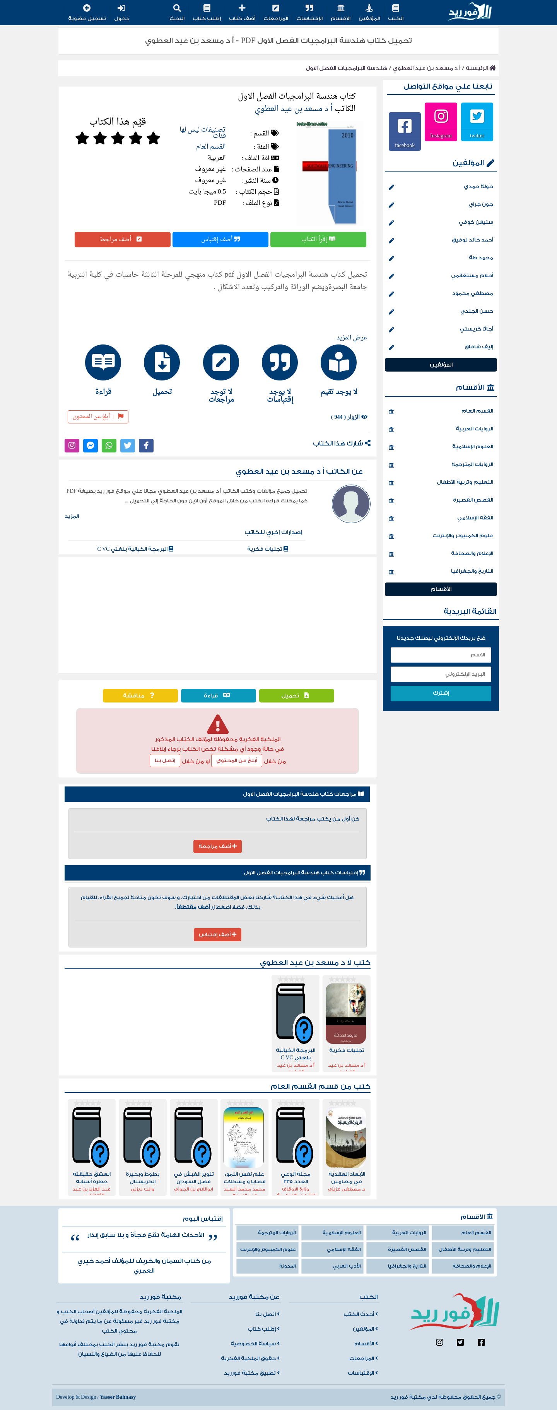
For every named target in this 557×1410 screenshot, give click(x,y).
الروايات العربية (441, 429)
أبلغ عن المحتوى (98, 416)
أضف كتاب (242, 13)
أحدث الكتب (360, 1314)
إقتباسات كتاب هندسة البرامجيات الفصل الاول (304, 873)
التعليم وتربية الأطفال (441, 483)
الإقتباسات (309, 13)
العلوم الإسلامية (441, 447)
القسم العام (211, 146)
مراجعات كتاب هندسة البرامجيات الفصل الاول (303, 794)
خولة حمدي (441, 187)
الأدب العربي (347, 1266)
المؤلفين (369, 13)
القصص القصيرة (441, 500)
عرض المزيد (352, 338)
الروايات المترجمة (441, 465)
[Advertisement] (217, 615)
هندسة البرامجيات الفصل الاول (346, 68)
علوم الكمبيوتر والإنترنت (441, 536)
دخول (121, 13)
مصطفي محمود (441, 294)
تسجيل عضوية (87, 13)
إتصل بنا (165, 760)
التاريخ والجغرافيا (441, 572)
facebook (405, 145)
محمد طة (441, 258)
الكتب (395, 13)
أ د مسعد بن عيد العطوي (426, 68)
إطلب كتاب (207, 13)
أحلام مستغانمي (441, 276)
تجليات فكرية (267, 549)
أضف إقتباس (220, 239)
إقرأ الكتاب (318, 239)
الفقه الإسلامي (441, 518)
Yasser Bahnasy (118, 1397)
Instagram (441, 135)
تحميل (297, 696)
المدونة (287, 1266)
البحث (177, 13)
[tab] (335, 370)
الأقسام (340, 13)
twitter (477, 135)
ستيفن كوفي (441, 223)
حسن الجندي (441, 312)
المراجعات (275, 13)
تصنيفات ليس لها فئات (202, 132)
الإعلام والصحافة (441, 554)
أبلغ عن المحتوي (236, 760)
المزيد (72, 516)
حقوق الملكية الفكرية (250, 1358)
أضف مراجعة (122, 239)
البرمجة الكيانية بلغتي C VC (135, 549)
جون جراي (441, 205)
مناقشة (140, 696)
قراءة (219, 696)
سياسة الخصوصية (255, 1344)
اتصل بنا (267, 1314)
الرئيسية (481, 68)
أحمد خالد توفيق (441, 240)
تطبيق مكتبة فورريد (252, 1373)
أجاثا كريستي (441, 329)
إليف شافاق (441, 347)
